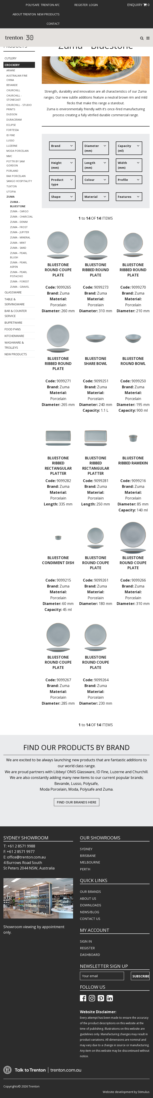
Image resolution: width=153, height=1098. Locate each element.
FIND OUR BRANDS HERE (76, 802)
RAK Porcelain (16, 176)
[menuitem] (32, 4)
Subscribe (140, 976)
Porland (12, 170)
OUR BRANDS (90, 891)
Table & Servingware (15, 301)
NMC (9, 156)
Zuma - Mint (18, 242)
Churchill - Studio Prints (19, 107)
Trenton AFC (50, 5)
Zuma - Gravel (19, 286)
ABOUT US (88, 898)
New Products (48, 14)
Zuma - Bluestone (17, 204)
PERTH (85, 869)
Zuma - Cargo (19, 211)
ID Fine (10, 135)
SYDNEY (86, 849)
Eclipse (11, 125)
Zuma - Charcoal (21, 216)
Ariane (10, 70)
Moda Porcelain (17, 150)
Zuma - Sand (18, 247)
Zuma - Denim (19, 221)
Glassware (13, 292)
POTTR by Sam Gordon (15, 163)
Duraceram (14, 119)
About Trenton (24, 14)
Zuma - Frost (19, 227)
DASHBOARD (90, 954)
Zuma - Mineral (20, 237)
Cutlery (10, 58)
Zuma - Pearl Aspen (18, 264)
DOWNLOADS (90, 905)
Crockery (12, 65)
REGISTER (87, 948)
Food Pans (13, 329)
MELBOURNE (90, 862)
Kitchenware (14, 336)
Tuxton (11, 186)
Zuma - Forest (19, 281)
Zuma (10, 196)
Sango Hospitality (19, 181)
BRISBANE (88, 855)
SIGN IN (86, 941)
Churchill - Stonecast (14, 98)
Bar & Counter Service (16, 313)
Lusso (10, 140)
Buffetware (13, 322)
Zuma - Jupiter (19, 232)
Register (81, 5)
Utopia (11, 191)
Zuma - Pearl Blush (18, 255)
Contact (53, 24)
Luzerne (11, 145)
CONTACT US (90, 918)
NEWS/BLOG (89, 912)
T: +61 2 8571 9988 (19, 846)
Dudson (11, 114)
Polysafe (33, 5)
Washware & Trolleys (14, 345)
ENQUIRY (138, 4)
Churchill (13, 90)
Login (93, 5)
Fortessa (12, 130)
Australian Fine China (16, 78)
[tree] (96, 172)
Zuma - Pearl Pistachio (18, 274)
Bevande (12, 85)
